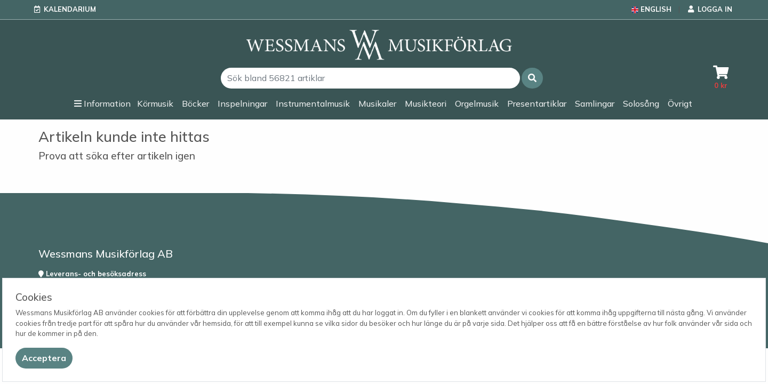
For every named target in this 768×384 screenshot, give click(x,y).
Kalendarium (70, 9)
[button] (532, 78)
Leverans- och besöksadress (92, 273)
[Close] (44, 358)
